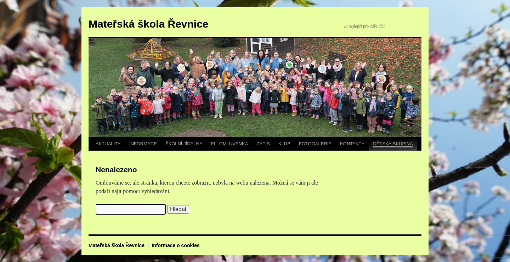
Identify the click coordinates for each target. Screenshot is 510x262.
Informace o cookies (175, 245)
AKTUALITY (108, 143)
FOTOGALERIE (315, 143)
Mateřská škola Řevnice (149, 24)
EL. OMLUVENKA (229, 143)
